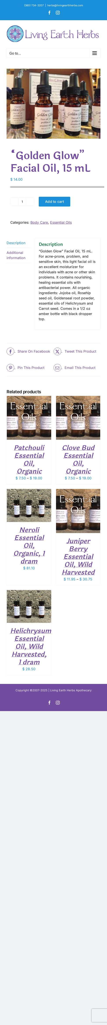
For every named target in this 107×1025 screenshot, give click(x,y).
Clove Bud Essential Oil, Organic (78, 460)
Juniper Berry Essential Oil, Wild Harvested (78, 557)
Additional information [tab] (16, 255)
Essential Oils (61, 222)
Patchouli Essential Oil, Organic (29, 460)
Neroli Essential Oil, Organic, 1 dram (29, 546)
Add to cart (54, 201)
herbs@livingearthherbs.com (65, 5)
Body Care (39, 222)
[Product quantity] (22, 201)
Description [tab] (16, 243)
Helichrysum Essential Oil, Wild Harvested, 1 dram (30, 646)
